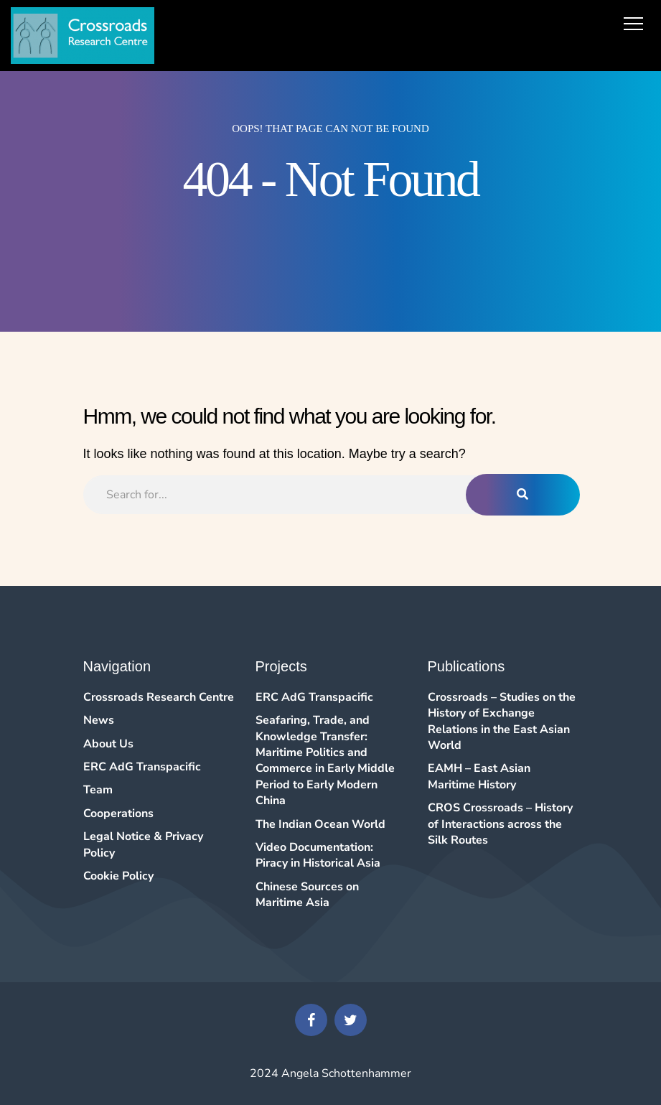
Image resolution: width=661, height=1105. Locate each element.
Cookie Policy (118, 876)
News (98, 720)
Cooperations (118, 813)
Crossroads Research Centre (158, 697)
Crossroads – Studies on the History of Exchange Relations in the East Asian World (502, 721)
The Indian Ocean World (320, 824)
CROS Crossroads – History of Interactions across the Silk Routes (500, 824)
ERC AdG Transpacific (142, 767)
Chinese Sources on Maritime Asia (307, 894)
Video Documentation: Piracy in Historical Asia (318, 855)
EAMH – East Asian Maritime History (479, 776)
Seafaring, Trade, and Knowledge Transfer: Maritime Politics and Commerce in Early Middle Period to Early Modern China (325, 760)
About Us (108, 744)
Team (98, 790)
